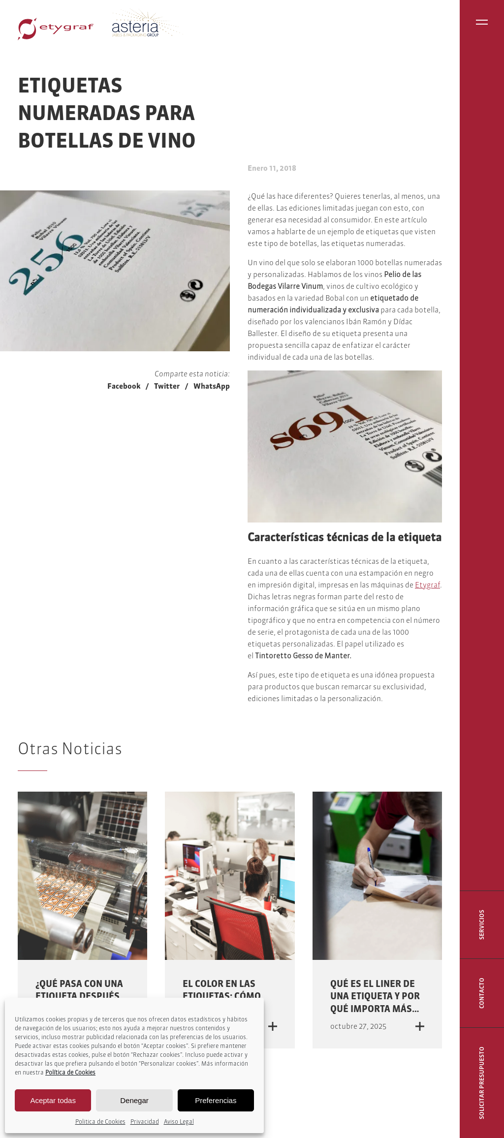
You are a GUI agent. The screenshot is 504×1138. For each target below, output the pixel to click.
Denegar (134, 1100)
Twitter (167, 386)
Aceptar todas (53, 1100)
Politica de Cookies (100, 1121)
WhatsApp (211, 386)
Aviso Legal (179, 1121)
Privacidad (144, 1121)
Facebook (123, 386)
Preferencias (215, 1100)
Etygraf (427, 584)
